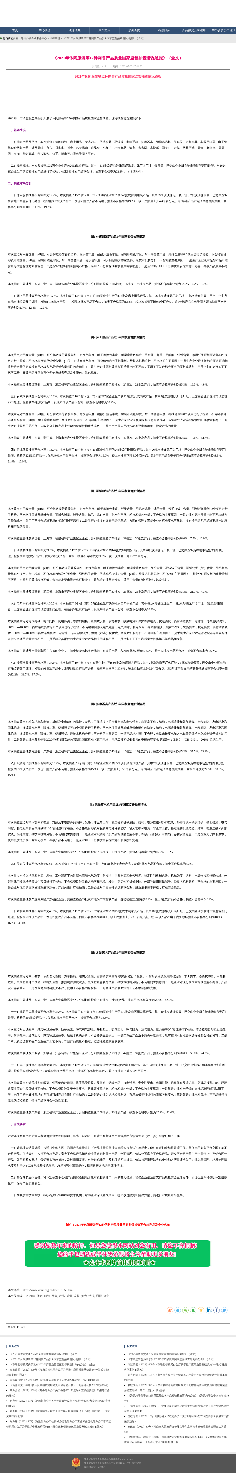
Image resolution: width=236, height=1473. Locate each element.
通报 (99, 1296)
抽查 (84, 1296)
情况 (91, 1296)
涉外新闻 (134, 30)
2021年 (30, 1296)
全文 (106, 1296)
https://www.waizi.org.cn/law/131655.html (48, 1290)
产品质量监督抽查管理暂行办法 (114, 1147)
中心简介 (45, 30)
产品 (62, 1296)
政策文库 (104, 30)
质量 (69, 1296)
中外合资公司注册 (224, 30)
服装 (47, 1296)
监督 (77, 1296)
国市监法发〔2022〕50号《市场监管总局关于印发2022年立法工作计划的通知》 (55, 1380)
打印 (12, 1326)
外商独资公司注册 (194, 30)
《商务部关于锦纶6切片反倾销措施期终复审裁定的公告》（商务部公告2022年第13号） (60, 1385)
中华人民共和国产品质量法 (70, 1147)
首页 (15, 30)
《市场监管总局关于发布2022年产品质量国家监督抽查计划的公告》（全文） (54, 1364)
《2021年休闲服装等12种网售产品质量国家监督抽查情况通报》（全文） (104, 38)
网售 (54, 1296)
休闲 (40, 1296)
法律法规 (75, 30)
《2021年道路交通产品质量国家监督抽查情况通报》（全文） (45, 1354)
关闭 (21, 1326)
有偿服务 (164, 30)
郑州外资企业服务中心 (34, 38)
